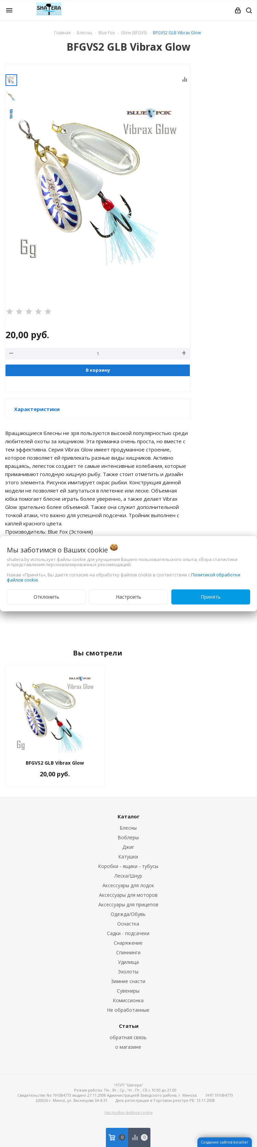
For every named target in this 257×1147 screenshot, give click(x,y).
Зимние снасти (128, 981)
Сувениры (128, 990)
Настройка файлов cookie (129, 1112)
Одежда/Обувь (128, 914)
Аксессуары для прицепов (128, 904)
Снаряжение (128, 943)
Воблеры (128, 837)
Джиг (128, 847)
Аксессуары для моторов (128, 895)
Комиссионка (128, 1000)
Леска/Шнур (128, 875)
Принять (211, 597)
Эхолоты (128, 971)
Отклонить (46, 597)
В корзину (98, 370)
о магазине (128, 1047)
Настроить (128, 597)
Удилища (128, 962)
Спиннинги (128, 952)
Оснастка (128, 923)
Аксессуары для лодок (128, 885)
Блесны (128, 828)
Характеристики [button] (37, 409)
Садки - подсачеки (128, 933)
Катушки (128, 856)
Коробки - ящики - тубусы (128, 866)
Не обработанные (128, 1010)
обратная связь (128, 1037)
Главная (62, 33)
